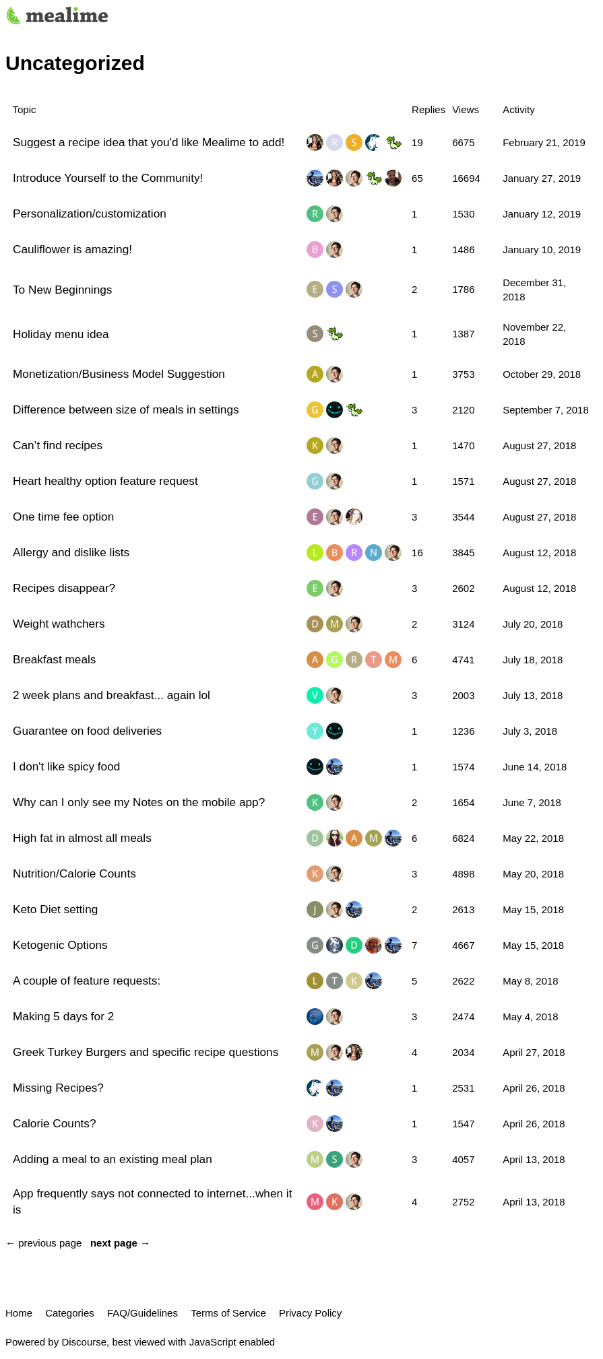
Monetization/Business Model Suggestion (119, 373)
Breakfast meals (54, 659)
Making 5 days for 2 (63, 1016)
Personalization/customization (89, 213)
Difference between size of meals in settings (126, 409)
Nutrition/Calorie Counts (74, 873)
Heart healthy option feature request (105, 481)
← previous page (43, 1243)
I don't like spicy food (66, 766)
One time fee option (63, 516)
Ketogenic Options (60, 945)
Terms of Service (228, 1313)
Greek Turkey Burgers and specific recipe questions (145, 1052)
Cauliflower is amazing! (72, 249)
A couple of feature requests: (86, 980)
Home (18, 1313)
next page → (120, 1243)
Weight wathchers (59, 623)
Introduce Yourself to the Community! (108, 178)
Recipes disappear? (64, 588)
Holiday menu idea (61, 334)
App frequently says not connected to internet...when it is (152, 1201)
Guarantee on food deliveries (87, 730)
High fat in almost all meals (82, 837)
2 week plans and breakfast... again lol (111, 695)
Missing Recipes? (58, 1087)
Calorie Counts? (54, 1123)
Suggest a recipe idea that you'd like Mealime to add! (148, 142)
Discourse (83, 1342)
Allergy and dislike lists (71, 552)
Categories (69, 1313)
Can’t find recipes (57, 445)
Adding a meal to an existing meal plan (112, 1159)
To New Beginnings (62, 289)
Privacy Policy (310, 1313)
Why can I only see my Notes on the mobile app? (139, 802)
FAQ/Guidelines (142, 1313)
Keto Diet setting (55, 909)
